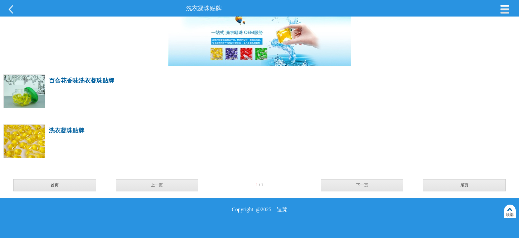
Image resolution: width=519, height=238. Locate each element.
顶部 (510, 214)
